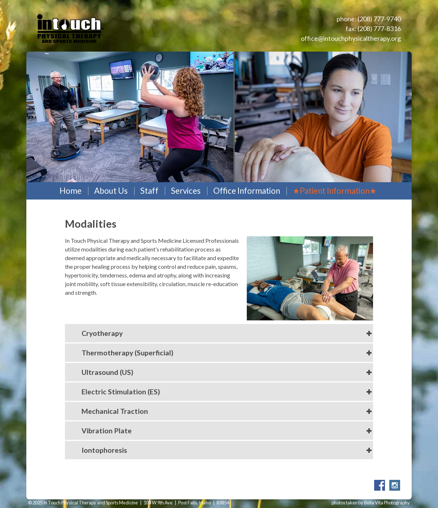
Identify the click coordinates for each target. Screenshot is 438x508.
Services (186, 191)
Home (71, 191)
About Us (111, 191)
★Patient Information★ (335, 191)
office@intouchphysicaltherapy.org (351, 38)
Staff (149, 191)
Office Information (246, 191)
